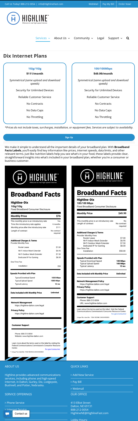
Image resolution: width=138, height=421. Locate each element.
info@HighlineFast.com (50, 3)
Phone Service (15, 402)
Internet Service (17, 409)
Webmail (78, 388)
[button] (127, 38)
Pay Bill (77, 381)
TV (8, 416)
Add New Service (83, 375)
